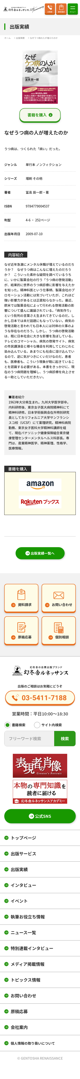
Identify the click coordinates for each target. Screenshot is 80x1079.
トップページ (23, 838)
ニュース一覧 (23, 932)
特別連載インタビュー (32, 948)
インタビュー (23, 885)
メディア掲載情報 (28, 964)
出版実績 (19, 869)
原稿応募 (19, 1011)
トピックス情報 (25, 980)
